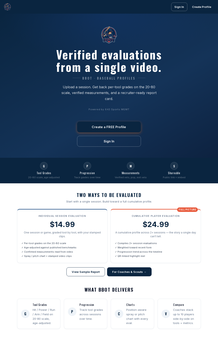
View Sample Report (86, 272)
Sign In (179, 7)
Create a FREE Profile (109, 127)
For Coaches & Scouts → (129, 272)
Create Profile (201, 7)
